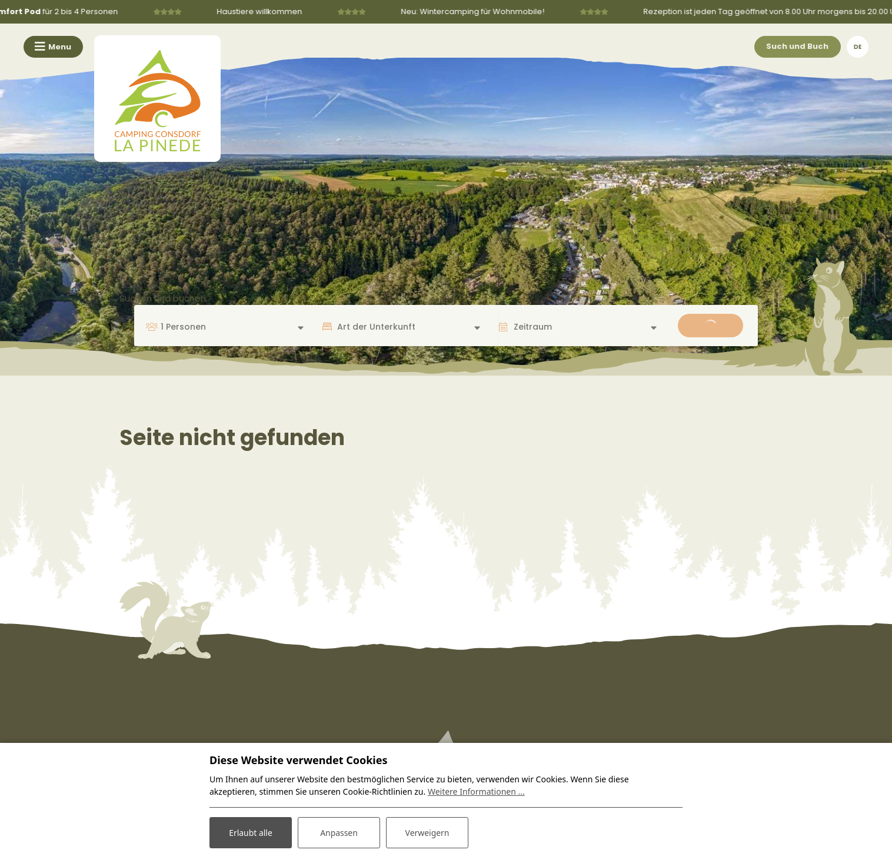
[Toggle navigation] (54, 47)
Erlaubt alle (250, 832)
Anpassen (339, 832)
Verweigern (427, 832)
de (857, 46)
